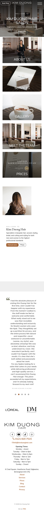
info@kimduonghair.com (22, 443)
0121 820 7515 (22, 438)
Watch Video (22, 31)
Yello (24, 509)
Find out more (12, 245)
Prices (22, 245)
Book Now (5, 3)
